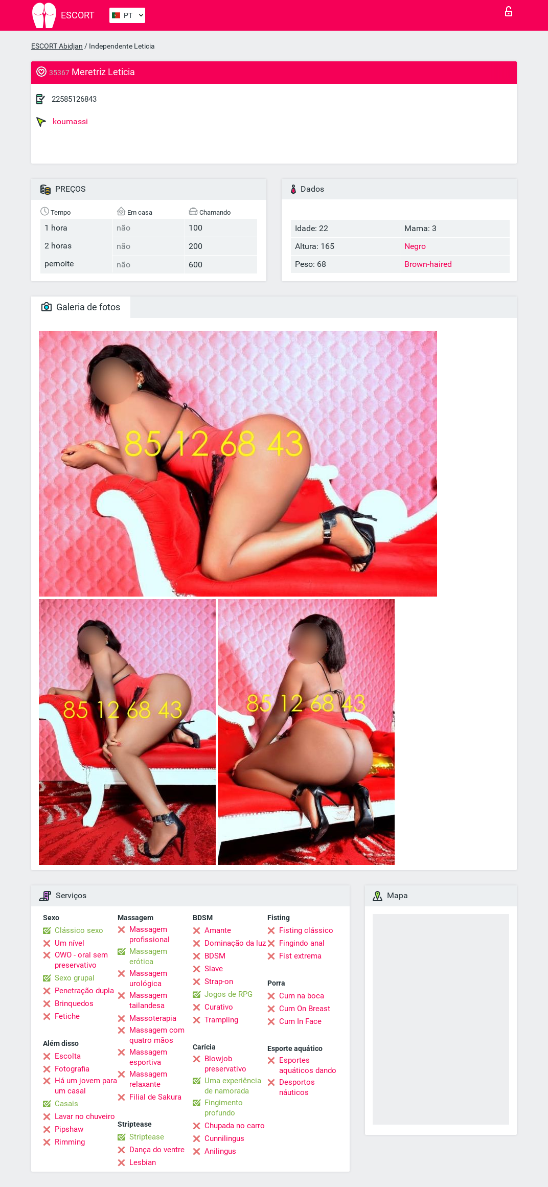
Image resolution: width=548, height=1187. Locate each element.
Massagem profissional (149, 934)
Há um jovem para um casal (86, 1085)
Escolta (68, 1056)
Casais (66, 1103)
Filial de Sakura (155, 1097)
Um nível (69, 943)
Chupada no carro (234, 1125)
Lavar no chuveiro (85, 1116)
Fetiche (67, 1016)
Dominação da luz (235, 943)
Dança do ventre (157, 1149)
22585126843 (74, 99)
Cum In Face (300, 1021)
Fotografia (72, 1069)
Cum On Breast (304, 1008)
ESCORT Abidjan (57, 46)
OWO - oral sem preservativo (81, 960)
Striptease (146, 1137)
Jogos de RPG (228, 994)
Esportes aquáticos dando (307, 1065)
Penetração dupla (84, 990)
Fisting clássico (306, 930)
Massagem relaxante (148, 1079)
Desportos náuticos (297, 1087)
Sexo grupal (75, 978)
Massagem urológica (148, 978)
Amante (217, 930)
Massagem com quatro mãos (157, 1035)
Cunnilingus (224, 1138)
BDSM (214, 956)
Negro (415, 246)
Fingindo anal (302, 943)
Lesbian (142, 1162)
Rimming (70, 1142)
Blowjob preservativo (225, 1064)
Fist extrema (300, 956)
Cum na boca (301, 995)
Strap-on (218, 981)
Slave (213, 968)
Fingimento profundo (223, 1107)
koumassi (62, 122)
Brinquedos (74, 1003)
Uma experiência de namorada (232, 1085)
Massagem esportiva (148, 1057)
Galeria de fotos (80, 307)
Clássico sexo (79, 930)
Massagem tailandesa (148, 1000)
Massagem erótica (148, 956)
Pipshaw (69, 1129)
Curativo (218, 1007)
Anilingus (220, 1151)
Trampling (221, 1019)
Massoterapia (152, 1018)
